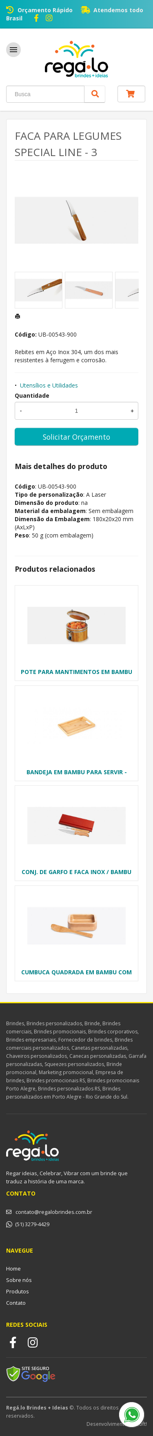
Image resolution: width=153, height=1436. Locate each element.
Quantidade (32, 395)
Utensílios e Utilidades (49, 385)
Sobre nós (19, 1280)
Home (13, 1268)
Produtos (17, 1291)
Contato (16, 1302)
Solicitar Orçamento (76, 437)
